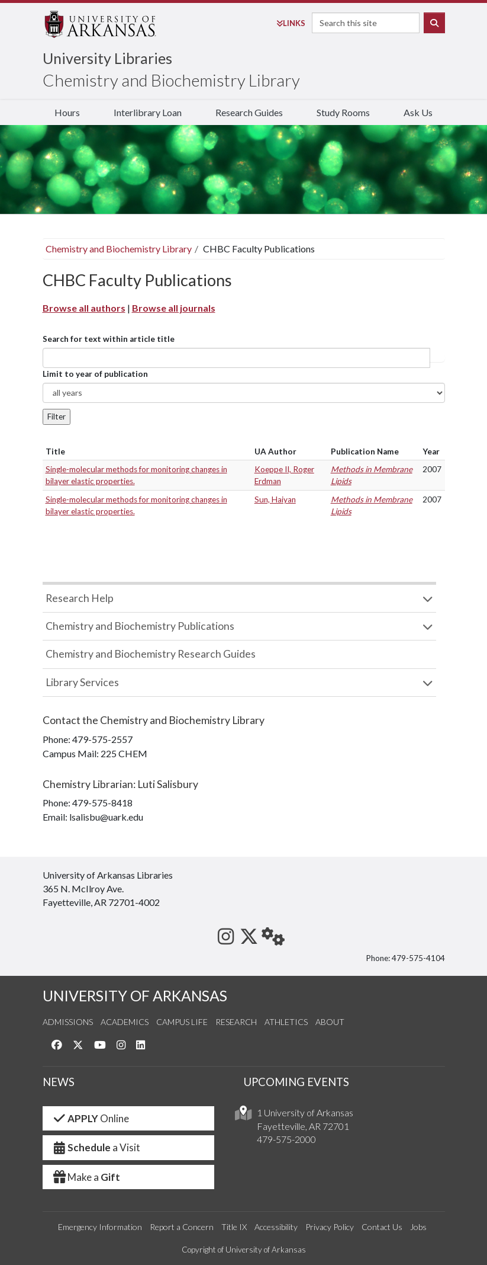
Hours (67, 112)
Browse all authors (84, 307)
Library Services (82, 682)
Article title (437, 358)
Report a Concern (182, 1227)
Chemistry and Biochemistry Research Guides (151, 654)
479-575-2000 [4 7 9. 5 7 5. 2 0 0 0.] (286, 1139)
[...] (236, 358)
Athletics (286, 1022)
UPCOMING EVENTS (296, 1081)
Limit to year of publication (95, 374)
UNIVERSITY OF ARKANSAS (135, 995)
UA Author (275, 451)
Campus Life (182, 1022)
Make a (86, 1177)
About (329, 1022)
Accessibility (276, 1227)
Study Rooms (343, 112)
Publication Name (365, 451)
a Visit (96, 1147)
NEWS (59, 1081)
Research (236, 1022)
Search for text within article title (109, 339)
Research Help (80, 598)
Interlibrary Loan (148, 112)
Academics (125, 1022)
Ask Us (418, 112)
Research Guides (249, 112)
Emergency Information (100, 1227)
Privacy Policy (329, 1227)
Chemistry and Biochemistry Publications (140, 626)
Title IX (234, 1227)
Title (55, 451)
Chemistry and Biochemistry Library (171, 80)
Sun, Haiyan (275, 499)
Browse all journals (173, 307)
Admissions (68, 1022)
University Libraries (107, 58)
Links (290, 23)
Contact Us (382, 1227)
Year (431, 451)
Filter (56, 416)
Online (91, 1118)
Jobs (418, 1227)
